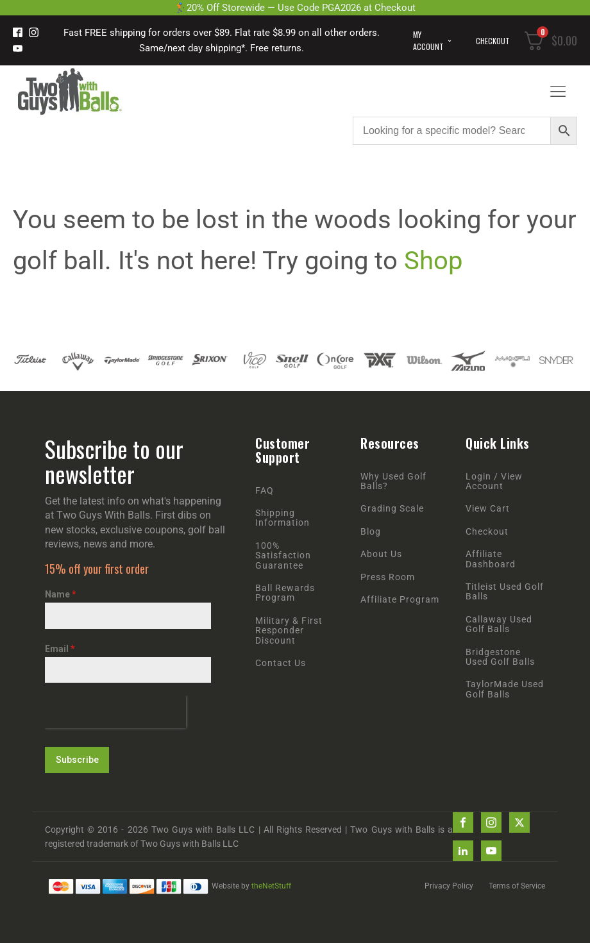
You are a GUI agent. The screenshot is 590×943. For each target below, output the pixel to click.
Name (60, 594)
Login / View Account (494, 481)
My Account (428, 40)
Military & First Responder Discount (289, 631)
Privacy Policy (449, 885)
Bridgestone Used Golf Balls (500, 657)
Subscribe (77, 760)
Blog (370, 532)
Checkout (493, 40)
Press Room (387, 577)
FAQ (264, 491)
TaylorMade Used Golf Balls (505, 689)
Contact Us (280, 663)
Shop (433, 261)
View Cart (488, 508)
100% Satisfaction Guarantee (283, 556)
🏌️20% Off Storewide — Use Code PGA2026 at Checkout (295, 7)
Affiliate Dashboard (491, 559)
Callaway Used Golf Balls (499, 624)
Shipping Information (282, 518)
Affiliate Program (399, 600)
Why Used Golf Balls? (393, 481)
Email (60, 649)
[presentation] (115, 712)
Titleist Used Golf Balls (505, 591)
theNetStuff (271, 885)
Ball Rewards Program (285, 593)
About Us (381, 554)
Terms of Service (517, 885)
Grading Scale (392, 508)
